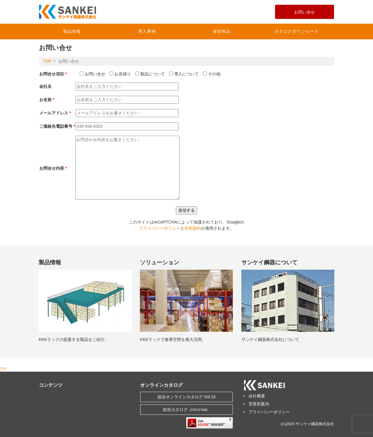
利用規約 (192, 228)
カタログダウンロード (296, 31)
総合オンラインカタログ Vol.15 (187, 396)
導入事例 (147, 31)
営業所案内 (258, 404)
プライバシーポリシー (159, 228)
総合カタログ (186, 409)
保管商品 (221, 31)
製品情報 (72, 31)
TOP (3, 368)
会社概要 (256, 396)
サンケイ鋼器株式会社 (315, 424)
